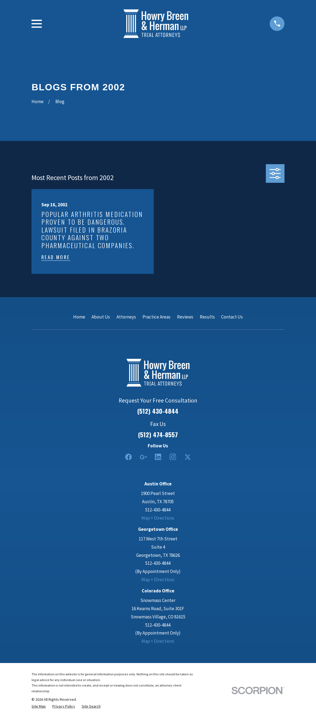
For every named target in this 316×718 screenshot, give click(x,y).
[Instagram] (173, 457)
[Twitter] (187, 457)
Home (79, 317)
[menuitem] (39, 706)
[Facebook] (128, 457)
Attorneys (126, 317)
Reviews (185, 317)
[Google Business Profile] (143, 457)
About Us (101, 317)
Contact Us (232, 317)
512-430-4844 (157, 510)
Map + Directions (157, 518)
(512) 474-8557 (158, 435)
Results (207, 317)
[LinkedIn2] (158, 457)
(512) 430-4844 (157, 411)
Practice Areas (156, 317)
